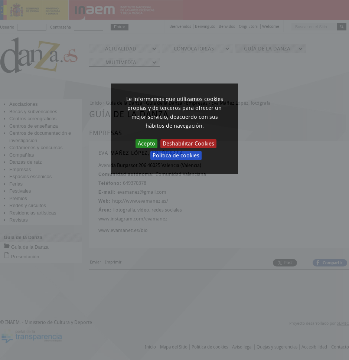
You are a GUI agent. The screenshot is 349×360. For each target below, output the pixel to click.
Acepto (146, 143)
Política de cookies (176, 155)
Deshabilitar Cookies (188, 143)
